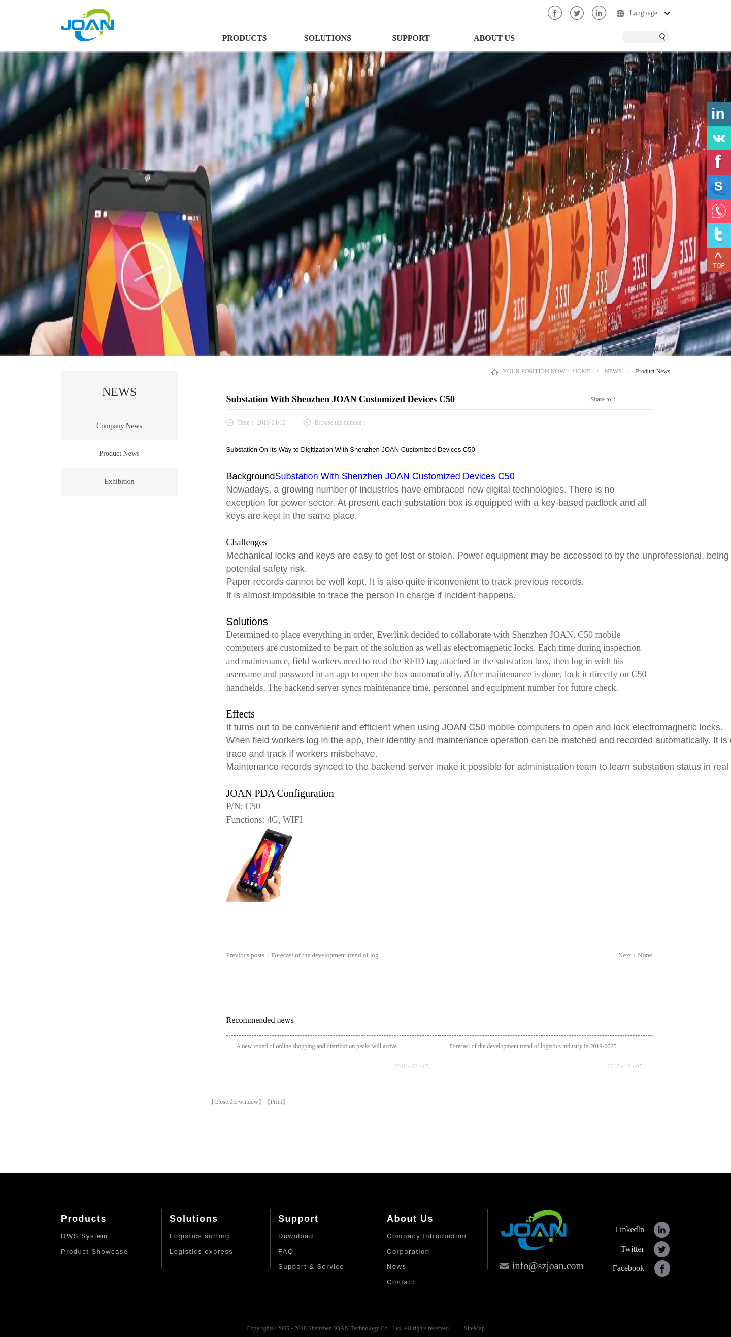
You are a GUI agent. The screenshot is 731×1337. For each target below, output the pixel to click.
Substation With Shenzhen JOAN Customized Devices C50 (395, 476)
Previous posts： (302, 955)
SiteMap (473, 1328)
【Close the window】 (236, 1101)
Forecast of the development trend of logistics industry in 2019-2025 (533, 1046)
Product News (653, 371)
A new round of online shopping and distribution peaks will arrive (317, 1046)
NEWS (613, 371)
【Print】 (276, 1101)
